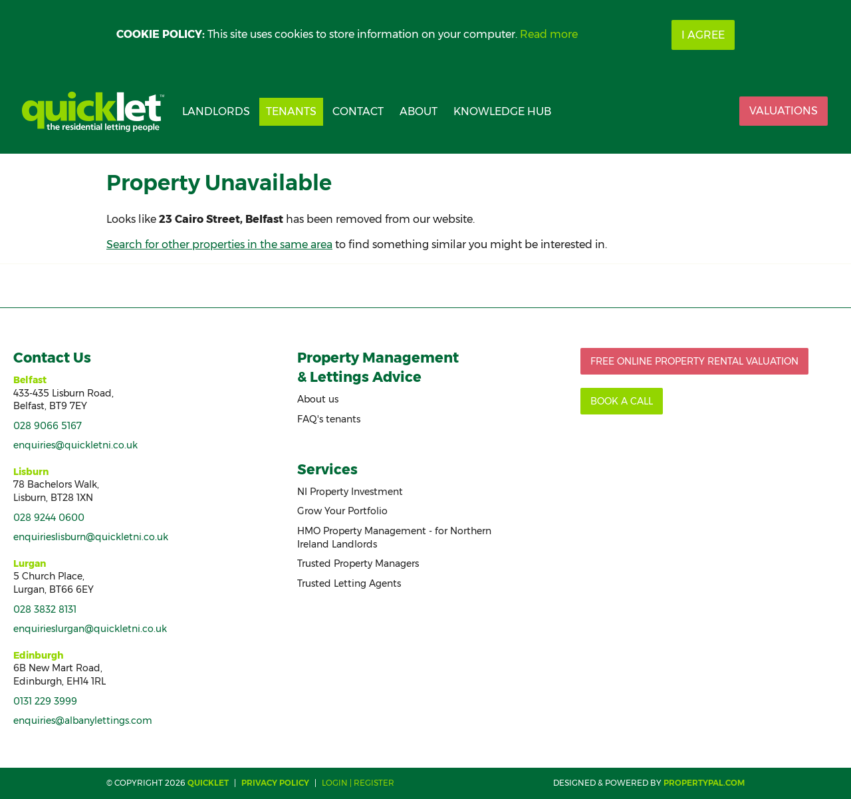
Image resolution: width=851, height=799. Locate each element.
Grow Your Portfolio (342, 511)
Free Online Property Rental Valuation (694, 361)
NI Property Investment (350, 492)
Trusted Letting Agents (349, 583)
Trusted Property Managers (358, 563)
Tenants (291, 111)
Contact (358, 111)
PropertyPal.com (704, 783)
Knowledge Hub (502, 111)
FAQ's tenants (328, 419)
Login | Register (358, 783)
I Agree (703, 35)
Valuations (783, 110)
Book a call (621, 401)
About (418, 111)
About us (317, 399)
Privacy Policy (275, 783)
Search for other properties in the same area (219, 244)
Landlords (216, 111)
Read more (549, 34)
